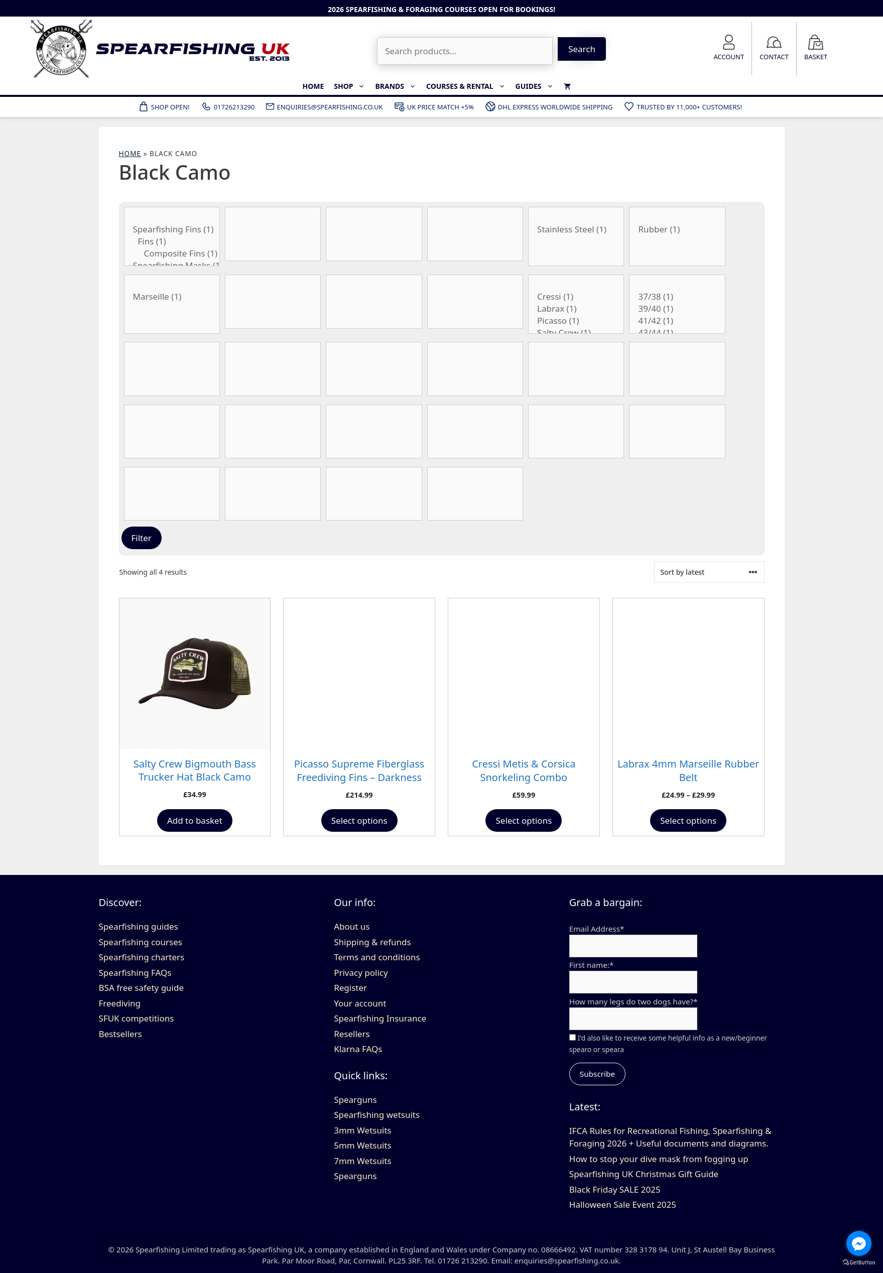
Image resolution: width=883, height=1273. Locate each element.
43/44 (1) (677, 333)
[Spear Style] (576, 432)
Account (728, 56)
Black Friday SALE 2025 (615, 1189)
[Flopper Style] (172, 369)
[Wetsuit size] (475, 432)
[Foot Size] (273, 369)
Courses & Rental (468, 86)
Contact (774, 56)
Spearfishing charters (142, 957)
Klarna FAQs (358, 1049)
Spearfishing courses (140, 942)
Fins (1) (172, 241)
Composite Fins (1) (172, 253)
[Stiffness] (172, 494)
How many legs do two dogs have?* (633, 1001)
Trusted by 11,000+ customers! (682, 106)
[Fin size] (677, 304)
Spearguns (355, 1099)
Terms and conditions (377, 957)
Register (350, 987)
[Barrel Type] (475, 234)
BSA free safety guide (141, 987)
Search (581, 49)
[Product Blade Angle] (273, 302)
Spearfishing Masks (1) (172, 266)
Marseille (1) (172, 297)
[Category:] (172, 236)
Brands (398, 86)
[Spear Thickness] (677, 432)
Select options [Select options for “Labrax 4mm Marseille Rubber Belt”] (688, 820)
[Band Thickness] (273, 234)
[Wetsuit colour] (475, 494)
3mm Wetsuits (362, 1130)
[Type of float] (374, 494)
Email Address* (596, 929)
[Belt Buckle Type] (172, 304)
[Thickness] (273, 494)
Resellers (351, 1034)
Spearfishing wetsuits (377, 1114)
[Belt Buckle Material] (576, 236)
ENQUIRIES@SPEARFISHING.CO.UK (324, 106)
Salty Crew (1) (576, 333)
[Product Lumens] (677, 369)
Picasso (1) (576, 321)
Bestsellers (120, 1034)
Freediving (120, 1003)
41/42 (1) (677, 321)
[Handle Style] (475, 369)
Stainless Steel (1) (576, 229)
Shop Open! (164, 106)
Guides (537, 86)
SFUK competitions (136, 1018)
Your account (360, 1003)
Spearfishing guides (138, 926)
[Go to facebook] (858, 1243)
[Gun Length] (374, 369)
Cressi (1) (576, 297)
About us (351, 926)
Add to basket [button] (194, 820)
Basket (815, 56)
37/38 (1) (677, 297)
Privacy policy (361, 972)
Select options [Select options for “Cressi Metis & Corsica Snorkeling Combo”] (523, 820)
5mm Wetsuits (362, 1145)
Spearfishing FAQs (135, 972)
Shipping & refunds (372, 942)
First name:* (591, 965)
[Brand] (576, 304)
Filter (142, 538)
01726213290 (227, 106)
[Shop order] (709, 572)
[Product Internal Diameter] (576, 369)
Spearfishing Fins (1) (172, 229)
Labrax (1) (576, 309)
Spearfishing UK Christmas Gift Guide (643, 1174)
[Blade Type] (475, 302)
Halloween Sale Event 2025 (622, 1204)
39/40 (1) (677, 309)
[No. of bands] (374, 432)
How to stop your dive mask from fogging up (658, 1159)
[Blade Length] (374, 302)
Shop (352, 86)
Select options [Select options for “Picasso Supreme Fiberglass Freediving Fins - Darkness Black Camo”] (359, 820)
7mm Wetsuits (362, 1161)
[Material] (172, 432)
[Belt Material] (677, 236)
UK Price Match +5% (434, 106)
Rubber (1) (677, 229)
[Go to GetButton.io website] (859, 1262)
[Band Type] (374, 234)
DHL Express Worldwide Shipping (548, 106)
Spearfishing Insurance (380, 1018)
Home (313, 86)
